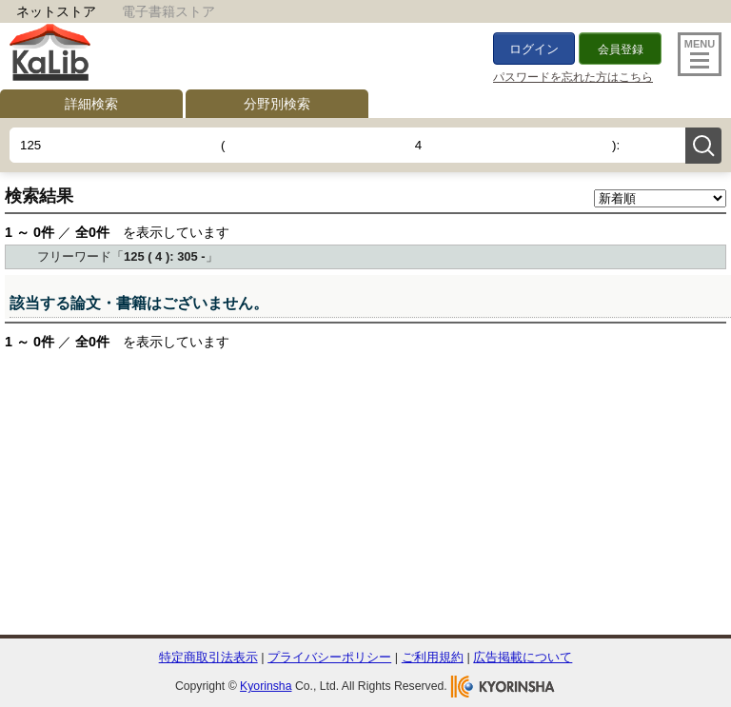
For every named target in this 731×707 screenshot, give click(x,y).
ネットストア (56, 11)
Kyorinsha (265, 686)
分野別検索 (277, 103)
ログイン (534, 49)
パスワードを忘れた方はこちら (573, 77)
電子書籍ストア (168, 11)
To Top (676, 625)
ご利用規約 (433, 657)
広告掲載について (522, 657)
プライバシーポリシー (329, 657)
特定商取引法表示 (208, 657)
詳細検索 (91, 103)
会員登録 (620, 49)
